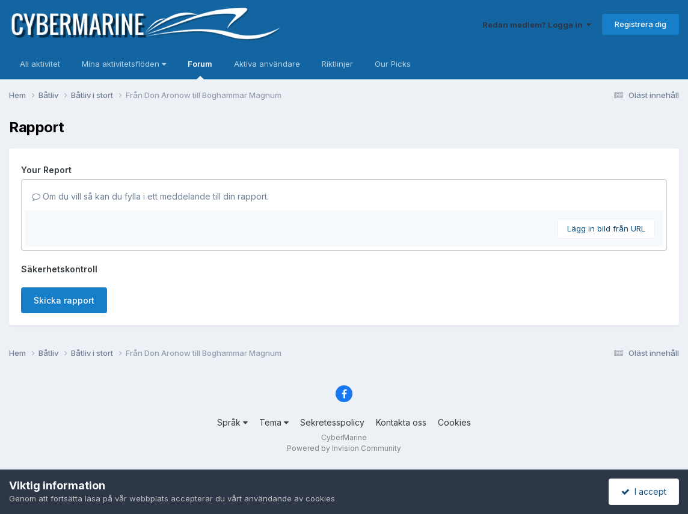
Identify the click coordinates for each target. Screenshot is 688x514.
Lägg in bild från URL (606, 228)
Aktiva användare (267, 64)
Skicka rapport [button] (64, 300)
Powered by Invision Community (344, 448)
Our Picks (393, 64)
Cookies (454, 422)
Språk (232, 422)
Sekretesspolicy (332, 422)
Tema (274, 422)
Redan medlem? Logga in (536, 24)
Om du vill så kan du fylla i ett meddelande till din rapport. (150, 196)
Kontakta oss (401, 422)
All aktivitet (40, 64)
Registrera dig (640, 24)
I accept (643, 491)
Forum (200, 69)
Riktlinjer (337, 64)
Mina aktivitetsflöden (124, 64)
